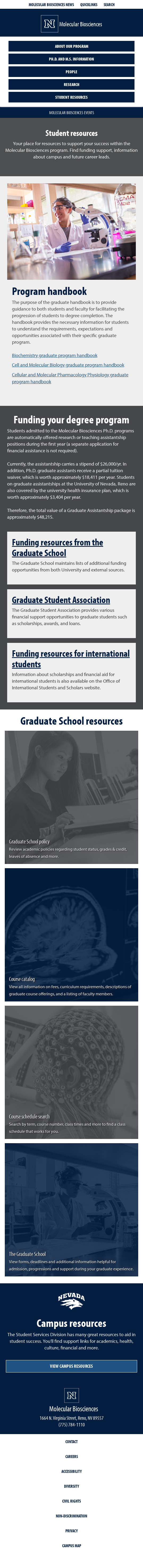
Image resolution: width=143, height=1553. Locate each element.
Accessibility (71, 1471)
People (71, 71)
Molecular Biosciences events (71, 112)
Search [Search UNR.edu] (109, 4)
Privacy (71, 1530)
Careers (71, 1456)
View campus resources (71, 1366)
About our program (71, 46)
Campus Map (71, 1545)
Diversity (71, 1486)
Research (71, 84)
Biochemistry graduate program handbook (54, 355)
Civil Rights (71, 1501)
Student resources (71, 97)
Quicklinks (88, 4)
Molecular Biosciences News (51, 4)
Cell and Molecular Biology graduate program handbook (68, 365)
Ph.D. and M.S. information (71, 59)
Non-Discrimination (71, 1515)
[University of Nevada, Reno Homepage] (71, 1395)
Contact (71, 1441)
